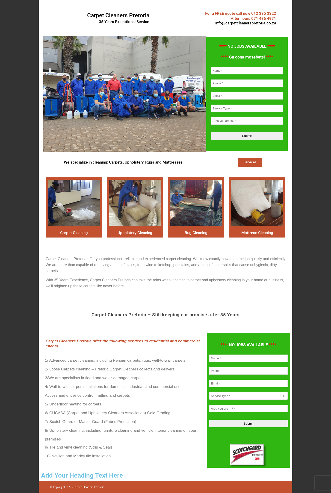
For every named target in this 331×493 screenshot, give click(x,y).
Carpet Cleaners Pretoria (89, 487)
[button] (48, 94)
